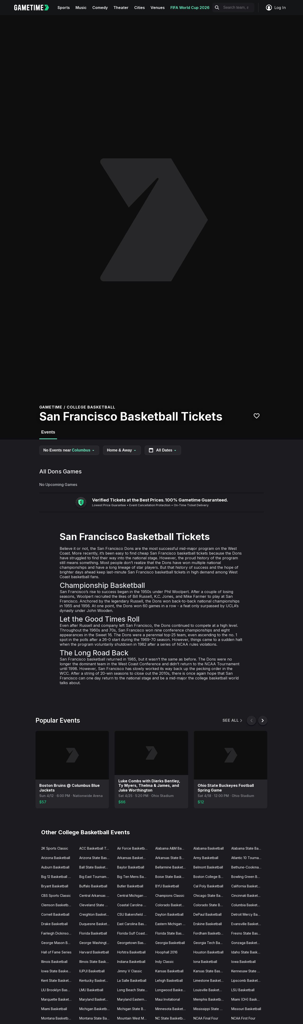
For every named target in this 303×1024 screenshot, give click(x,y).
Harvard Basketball (94, 952)
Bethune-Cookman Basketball (248, 867)
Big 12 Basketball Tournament (58, 877)
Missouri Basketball (246, 1009)
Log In (275, 7)
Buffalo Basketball (93, 886)
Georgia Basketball (170, 943)
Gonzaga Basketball (247, 943)
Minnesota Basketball (171, 1009)
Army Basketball (205, 858)
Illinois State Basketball (96, 962)
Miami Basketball (54, 1009)
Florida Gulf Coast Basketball (134, 933)
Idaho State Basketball (248, 952)
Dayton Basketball (169, 914)
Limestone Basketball (209, 980)
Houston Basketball (208, 952)
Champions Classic (169, 895)
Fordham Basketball (208, 933)
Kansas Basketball (169, 971)
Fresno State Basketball (248, 933)
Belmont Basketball (208, 867)
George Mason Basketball (58, 943)
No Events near (69, 450)
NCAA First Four (243, 1018)
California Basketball (247, 886)
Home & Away (122, 450)
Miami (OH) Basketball (248, 999)
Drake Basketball (54, 924)
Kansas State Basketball (210, 971)
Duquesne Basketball (95, 924)
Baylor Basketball (130, 867)
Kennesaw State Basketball (248, 971)
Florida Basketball (93, 933)
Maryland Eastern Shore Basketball (134, 999)
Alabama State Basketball (248, 848)
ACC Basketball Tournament (96, 848)
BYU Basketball (167, 886)
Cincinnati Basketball (247, 895)
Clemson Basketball (56, 905)
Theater (121, 7)
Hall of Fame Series (56, 952)
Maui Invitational (167, 999)
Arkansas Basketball (132, 858)
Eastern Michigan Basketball (172, 924)
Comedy (100, 7)
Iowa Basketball (243, 962)
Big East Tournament (95, 877)
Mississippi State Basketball (210, 1009)
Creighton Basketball (95, 914)
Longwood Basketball (172, 990)
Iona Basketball (205, 962)
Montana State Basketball (96, 1018)
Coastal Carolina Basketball (134, 905)
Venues (158, 7)
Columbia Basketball (247, 905)
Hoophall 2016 (166, 952)
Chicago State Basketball (210, 895)
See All (233, 720)
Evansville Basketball (247, 924)
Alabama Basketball (208, 848)
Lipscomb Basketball (247, 980)
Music (81, 7)
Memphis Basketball (208, 999)
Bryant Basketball (54, 886)
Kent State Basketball (57, 980)
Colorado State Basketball (210, 905)
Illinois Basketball (54, 962)
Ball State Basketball (95, 867)
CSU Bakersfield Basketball (134, 914)
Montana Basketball (56, 1018)
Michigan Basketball (94, 1009)
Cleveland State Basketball (96, 905)
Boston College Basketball (210, 877)
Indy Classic (164, 962)
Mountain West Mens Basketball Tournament (134, 1018)
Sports (64, 7)
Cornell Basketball (55, 914)
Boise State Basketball (172, 877)
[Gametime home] (34, 7)
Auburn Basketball (55, 867)
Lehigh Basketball (169, 980)
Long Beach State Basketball (134, 990)
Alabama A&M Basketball (172, 848)
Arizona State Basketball (96, 858)
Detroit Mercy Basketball (248, 914)
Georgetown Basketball (134, 943)
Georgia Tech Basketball (210, 943)
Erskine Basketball (207, 924)
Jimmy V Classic (129, 971)
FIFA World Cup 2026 (189, 7)
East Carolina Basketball (134, 924)
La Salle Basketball (131, 980)
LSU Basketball (242, 990)
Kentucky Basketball (95, 980)
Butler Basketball (130, 886)
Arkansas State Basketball (172, 858)
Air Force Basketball (132, 848)
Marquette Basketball (57, 999)
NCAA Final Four (205, 1018)
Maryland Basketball (95, 999)
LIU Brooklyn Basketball (58, 990)
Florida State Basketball (172, 933)
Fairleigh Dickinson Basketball (58, 933)
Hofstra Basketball (131, 952)
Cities (139, 7)
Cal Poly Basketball (208, 886)
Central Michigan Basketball (134, 895)
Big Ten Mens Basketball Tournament (134, 877)
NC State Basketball (170, 1018)
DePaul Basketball (207, 914)
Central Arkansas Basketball (96, 895)
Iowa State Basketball (58, 971)
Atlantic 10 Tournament (248, 858)
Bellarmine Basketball (171, 867)
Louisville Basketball (209, 990)
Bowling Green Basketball (248, 877)
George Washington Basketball (96, 943)
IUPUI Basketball (92, 971)
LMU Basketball (91, 990)
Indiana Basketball (131, 962)
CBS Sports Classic (56, 895)
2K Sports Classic (54, 848)
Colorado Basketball (171, 905)
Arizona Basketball (55, 858)
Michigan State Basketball (134, 1009)
